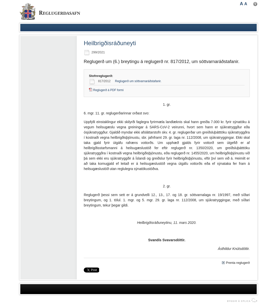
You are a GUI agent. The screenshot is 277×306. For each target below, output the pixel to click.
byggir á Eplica (241, 300)
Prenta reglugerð (238, 263)
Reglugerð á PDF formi (108, 90)
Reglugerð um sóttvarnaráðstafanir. (138, 81)
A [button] (241, 3)
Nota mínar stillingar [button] (255, 4)
